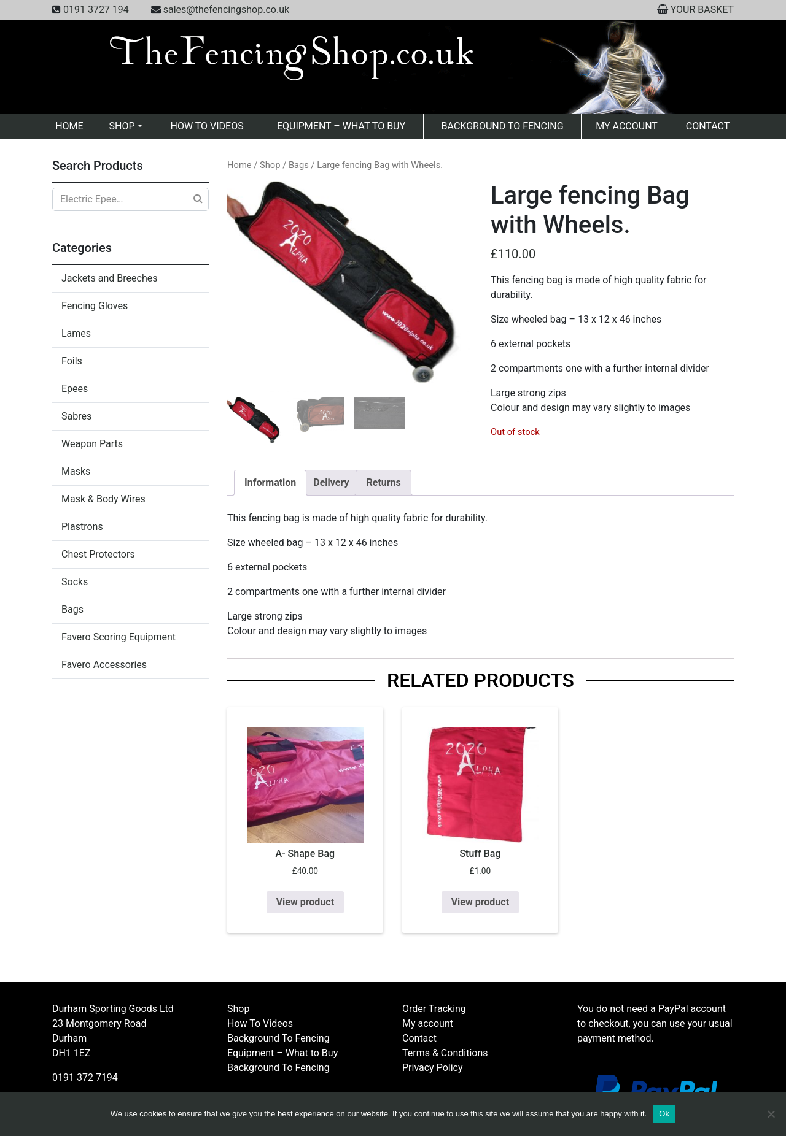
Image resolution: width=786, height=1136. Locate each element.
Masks (75, 471)
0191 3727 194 (96, 9)
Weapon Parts (92, 444)
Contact (708, 126)
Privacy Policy (432, 1067)
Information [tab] (270, 482)
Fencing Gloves (94, 306)
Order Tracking (434, 1009)
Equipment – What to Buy (341, 126)
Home (69, 126)
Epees (74, 388)
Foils (71, 361)
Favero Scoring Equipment (118, 637)
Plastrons (82, 526)
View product (305, 902)
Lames (76, 333)
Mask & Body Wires (103, 499)
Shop (122, 126)
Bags (72, 609)
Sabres (76, 416)
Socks (74, 582)
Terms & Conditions (445, 1053)
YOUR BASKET (702, 9)
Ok (664, 1113)
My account (627, 126)
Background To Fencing (503, 126)
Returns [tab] (383, 482)
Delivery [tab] (331, 482)
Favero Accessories (104, 664)
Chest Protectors (98, 554)
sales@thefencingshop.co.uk (226, 9)
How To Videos (206, 126)
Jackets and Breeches (109, 278)
